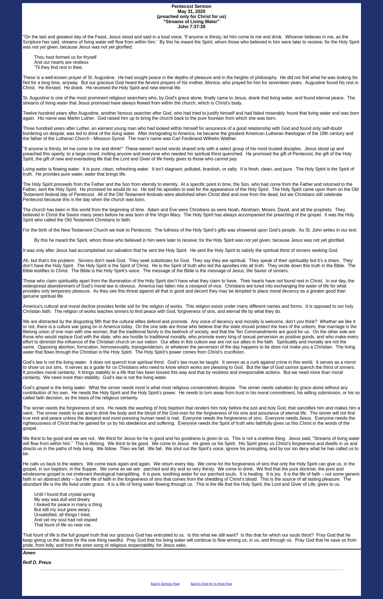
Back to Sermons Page (165, 583)
